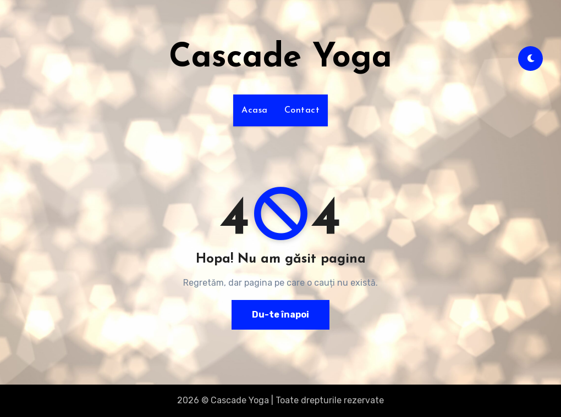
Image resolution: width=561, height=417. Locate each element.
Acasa (254, 110)
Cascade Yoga (280, 58)
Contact (302, 110)
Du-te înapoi (280, 314)
